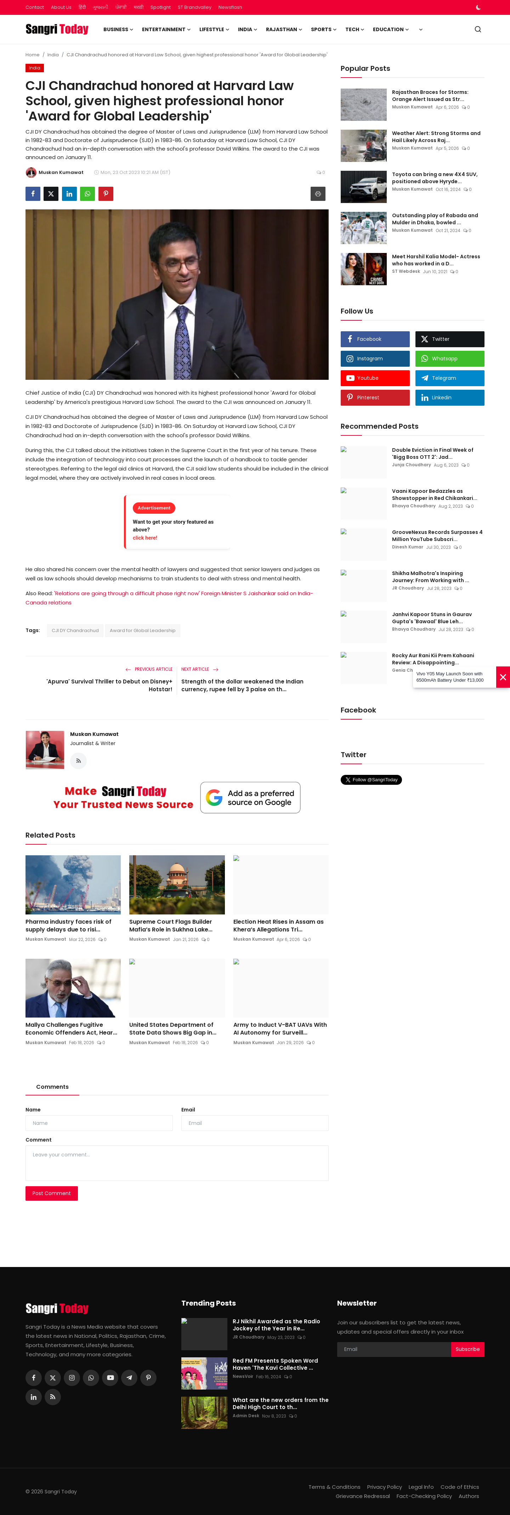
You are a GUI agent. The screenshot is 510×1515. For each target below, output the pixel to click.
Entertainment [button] (166, 29)
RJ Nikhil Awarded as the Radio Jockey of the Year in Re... (276, 1325)
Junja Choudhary (411, 465)
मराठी (138, 7)
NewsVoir (243, 1377)
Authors (469, 1496)
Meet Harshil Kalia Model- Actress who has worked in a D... (436, 260)
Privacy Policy (384, 1487)
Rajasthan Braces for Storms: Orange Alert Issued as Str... (430, 96)
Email (188, 1110)
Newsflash (230, 7)
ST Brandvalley (194, 7)
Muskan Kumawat (94, 734)
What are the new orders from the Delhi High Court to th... (281, 1404)
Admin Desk (246, 1416)
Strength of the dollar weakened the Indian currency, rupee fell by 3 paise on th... (242, 685)
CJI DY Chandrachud (75, 630)
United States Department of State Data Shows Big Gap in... (172, 1029)
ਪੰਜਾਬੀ (121, 7)
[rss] (53, 1397)
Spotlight (161, 7)
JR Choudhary (408, 588)
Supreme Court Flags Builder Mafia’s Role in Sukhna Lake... (170, 926)
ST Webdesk (406, 272)
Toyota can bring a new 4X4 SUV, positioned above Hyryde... (435, 178)
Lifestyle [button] (214, 29)
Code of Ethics (460, 1487)
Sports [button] (324, 29)
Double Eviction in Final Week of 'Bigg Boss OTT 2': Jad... (433, 453)
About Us (61, 7)
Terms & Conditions (334, 1487)
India (53, 54)
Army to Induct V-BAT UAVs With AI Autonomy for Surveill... (280, 1029)
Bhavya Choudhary (414, 506)
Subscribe (468, 1349)
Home (33, 54)
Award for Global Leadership (143, 630)
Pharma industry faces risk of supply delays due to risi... (69, 926)
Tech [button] (354, 29)
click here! (145, 538)
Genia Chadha (409, 671)
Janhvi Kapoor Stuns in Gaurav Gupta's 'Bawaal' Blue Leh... (432, 618)
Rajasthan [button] (284, 29)
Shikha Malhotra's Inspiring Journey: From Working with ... (430, 577)
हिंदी (82, 7)
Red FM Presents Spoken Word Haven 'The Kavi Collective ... (275, 1364)
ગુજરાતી (100, 7)
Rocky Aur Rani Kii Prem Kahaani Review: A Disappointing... (433, 659)
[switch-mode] (479, 7)
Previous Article (148, 669)
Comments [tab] (52, 1087)
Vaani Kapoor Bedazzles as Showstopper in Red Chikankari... (434, 495)
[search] (477, 29)
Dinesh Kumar (407, 547)
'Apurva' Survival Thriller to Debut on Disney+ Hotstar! (109, 685)
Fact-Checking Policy (424, 1496)
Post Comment (52, 1193)
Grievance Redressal (363, 1496)
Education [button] (391, 29)
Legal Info (421, 1487)
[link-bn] (177, 798)
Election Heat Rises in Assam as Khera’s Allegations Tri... (278, 926)
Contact (35, 7)
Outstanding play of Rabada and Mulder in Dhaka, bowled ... (435, 219)
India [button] (247, 29)
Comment (39, 1140)
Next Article (200, 669)
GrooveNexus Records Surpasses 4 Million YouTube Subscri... (437, 536)
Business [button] (118, 29)
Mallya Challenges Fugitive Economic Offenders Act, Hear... (71, 1029)
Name (33, 1110)
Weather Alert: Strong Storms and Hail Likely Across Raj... (436, 137)
